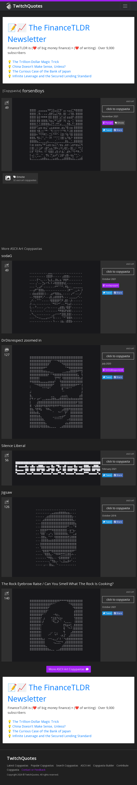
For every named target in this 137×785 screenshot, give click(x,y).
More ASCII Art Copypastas (69, 669)
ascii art (130, 101)
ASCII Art (86, 765)
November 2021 (110, 116)
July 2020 (106, 363)
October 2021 (109, 279)
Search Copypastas (67, 765)
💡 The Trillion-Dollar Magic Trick (33, 62)
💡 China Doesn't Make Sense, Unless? (37, 66)
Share (118, 130)
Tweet (107, 130)
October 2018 (109, 515)
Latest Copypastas (17, 765)
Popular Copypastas (42, 765)
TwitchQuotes (24, 6)
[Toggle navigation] (125, 6)
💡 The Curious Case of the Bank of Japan (39, 71)
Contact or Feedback (33, 769)
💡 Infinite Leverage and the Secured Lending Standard (49, 76)
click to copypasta (118, 109)
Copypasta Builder (103, 765)
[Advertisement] (68, 217)
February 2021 (109, 468)
